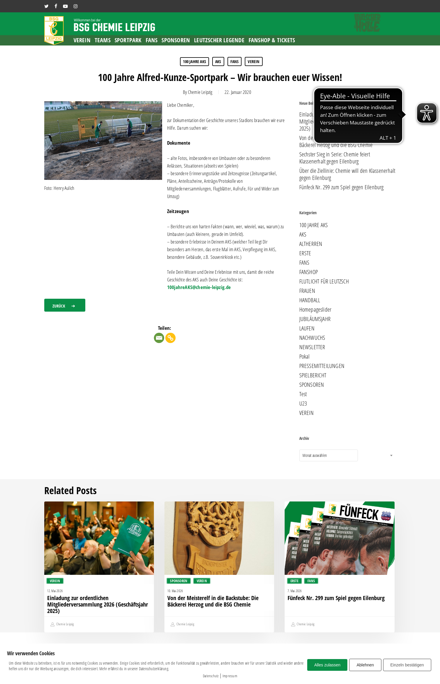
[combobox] (328, 455)
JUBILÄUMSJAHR (315, 318)
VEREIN (253, 61)
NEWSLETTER (312, 347)
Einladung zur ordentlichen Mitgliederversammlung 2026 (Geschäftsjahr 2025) (342, 121)
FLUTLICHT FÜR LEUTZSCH (324, 281)
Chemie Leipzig (200, 92)
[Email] (159, 338)
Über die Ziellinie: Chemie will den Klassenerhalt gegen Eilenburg (347, 174)
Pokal (304, 356)
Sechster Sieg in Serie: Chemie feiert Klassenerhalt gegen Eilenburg (334, 158)
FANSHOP (308, 272)
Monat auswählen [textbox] (315, 455)
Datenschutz (210, 675)
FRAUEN (307, 290)
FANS (234, 61)
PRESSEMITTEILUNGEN (322, 365)
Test (303, 394)
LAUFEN (307, 328)
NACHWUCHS (312, 337)
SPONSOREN (311, 384)
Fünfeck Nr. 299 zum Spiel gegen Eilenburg (341, 187)
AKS (218, 61)
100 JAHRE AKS (194, 61)
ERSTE (305, 253)
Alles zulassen (327, 665)
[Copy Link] (170, 338)
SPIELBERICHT (312, 375)
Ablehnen (365, 665)
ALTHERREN (310, 243)
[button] (64, 305)
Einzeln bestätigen (407, 665)
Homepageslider (315, 309)
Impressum (229, 675)
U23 (303, 403)
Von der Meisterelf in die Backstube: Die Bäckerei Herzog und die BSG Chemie (338, 141)
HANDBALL (309, 300)
